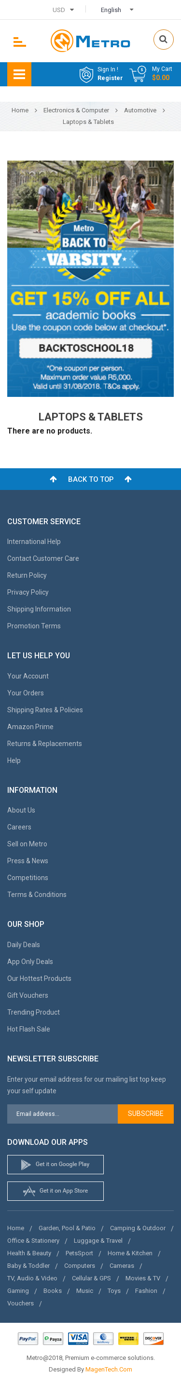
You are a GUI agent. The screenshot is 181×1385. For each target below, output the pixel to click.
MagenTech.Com (108, 1369)
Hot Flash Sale (28, 1029)
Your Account (28, 676)
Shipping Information (39, 609)
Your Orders (25, 693)
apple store (55, 1191)
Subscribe (146, 1113)
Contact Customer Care (43, 558)
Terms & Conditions (37, 894)
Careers (19, 827)
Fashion (146, 1290)
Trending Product (33, 1012)
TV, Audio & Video (32, 1278)
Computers (79, 1265)
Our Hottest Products (39, 978)
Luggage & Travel (98, 1240)
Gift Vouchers (27, 995)
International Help (34, 541)
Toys (114, 1290)
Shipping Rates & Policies (45, 710)
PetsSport (79, 1253)
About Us (21, 810)
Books (52, 1290)
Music (84, 1290)
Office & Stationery (33, 1240)
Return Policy (27, 575)
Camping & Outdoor (138, 1228)
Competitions (27, 878)
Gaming (18, 1290)
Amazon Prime (30, 727)
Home (15, 1228)
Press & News (27, 861)
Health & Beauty (29, 1253)
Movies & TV (142, 1278)
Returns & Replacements (44, 743)
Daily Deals (23, 945)
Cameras (122, 1265)
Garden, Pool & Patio (67, 1228)
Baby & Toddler (28, 1265)
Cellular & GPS (91, 1278)
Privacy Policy (28, 592)
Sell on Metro (27, 844)
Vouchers (20, 1303)
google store (55, 1164)
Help (14, 760)
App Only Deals (30, 961)
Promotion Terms (34, 626)
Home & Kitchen (130, 1253)
